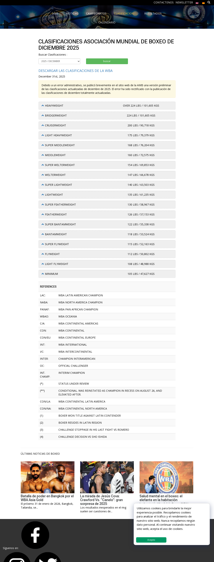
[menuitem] (197, 2)
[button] (52, 105)
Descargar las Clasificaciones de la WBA (75, 70)
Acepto (151, 539)
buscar (107, 61)
